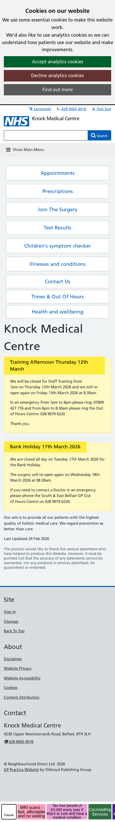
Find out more (57, 90)
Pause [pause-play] (9, 815)
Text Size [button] (101, 109)
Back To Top (14, 630)
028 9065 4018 (71, 109)
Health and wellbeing (57, 312)
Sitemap (11, 621)
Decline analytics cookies (57, 75)
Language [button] (39, 109)
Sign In (10, 611)
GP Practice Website (21, 769)
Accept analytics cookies (57, 62)
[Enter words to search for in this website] (46, 135)
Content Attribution (21, 697)
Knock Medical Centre (55, 118)
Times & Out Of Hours (57, 296)
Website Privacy (18, 668)
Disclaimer (13, 658)
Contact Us (57, 281)
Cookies (10, 687)
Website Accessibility (22, 678)
